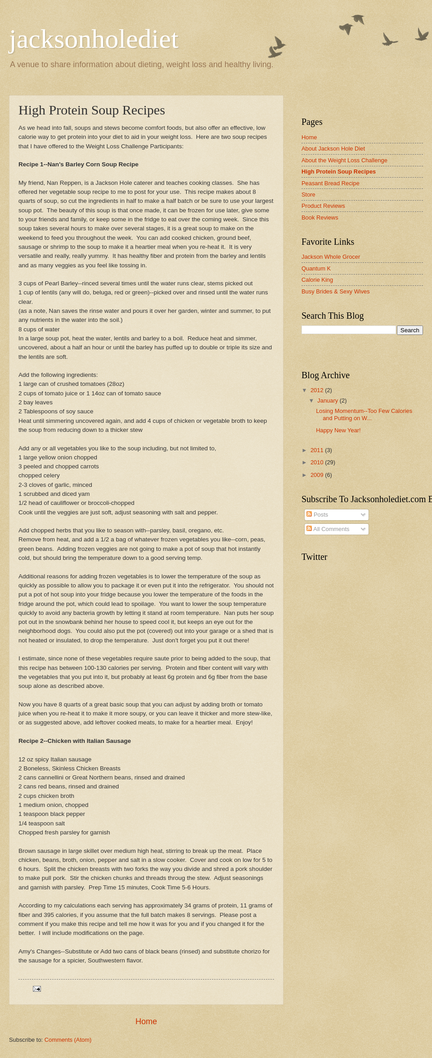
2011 (317, 450)
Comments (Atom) (68, 1039)
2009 (317, 475)
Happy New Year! (338, 430)
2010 (317, 462)
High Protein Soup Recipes (339, 171)
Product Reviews (323, 205)
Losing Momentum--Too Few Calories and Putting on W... (364, 414)
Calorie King (317, 279)
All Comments (327, 529)
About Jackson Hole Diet (333, 148)
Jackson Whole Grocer (331, 256)
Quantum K (316, 268)
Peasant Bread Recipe (331, 183)
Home (146, 1021)
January (328, 400)
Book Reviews (320, 217)
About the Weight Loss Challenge (344, 160)
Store (308, 194)
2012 (317, 390)
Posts (317, 514)
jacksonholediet (94, 39)
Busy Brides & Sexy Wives (336, 291)
